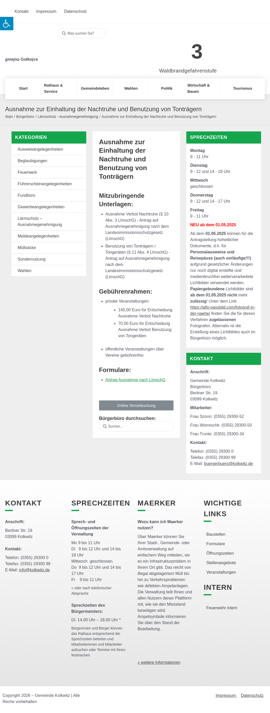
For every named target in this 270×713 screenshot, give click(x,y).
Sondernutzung (32, 259)
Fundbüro (26, 195)
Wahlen (24, 270)
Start (9, 117)
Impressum (226, 695)
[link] (180, 48)
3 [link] (197, 51)
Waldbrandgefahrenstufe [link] (188, 71)
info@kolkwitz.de (34, 570)
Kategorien (31, 137)
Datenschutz (252, 695)
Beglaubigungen (32, 161)
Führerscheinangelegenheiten (45, 184)
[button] (136, 405)
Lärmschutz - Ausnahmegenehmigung (68, 117)
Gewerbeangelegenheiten (41, 207)
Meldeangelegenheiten (38, 236)
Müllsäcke (27, 247)
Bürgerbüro (25, 117)
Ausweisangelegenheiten (40, 149)
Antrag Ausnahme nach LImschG (135, 380)
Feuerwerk (27, 172)
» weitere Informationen (159, 662)
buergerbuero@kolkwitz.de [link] (228, 463)
